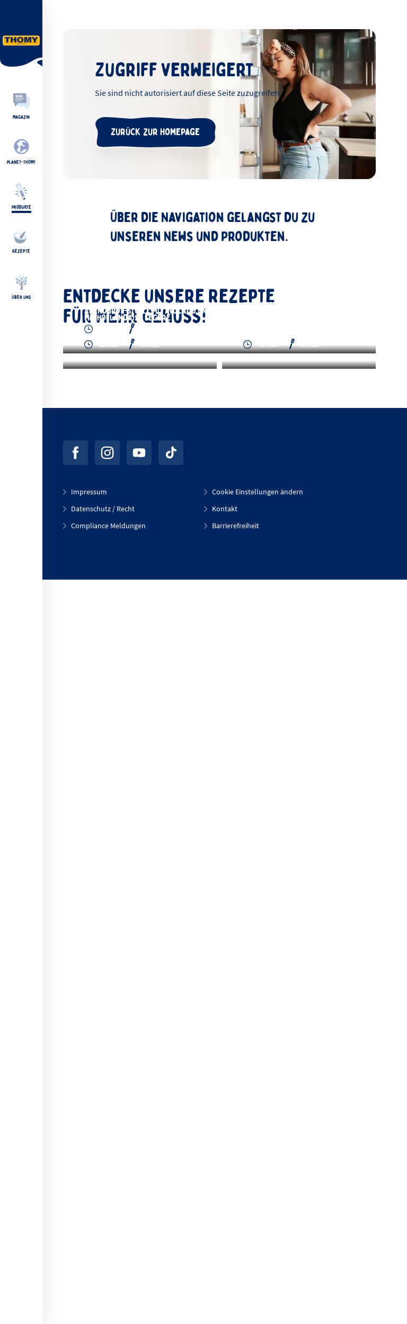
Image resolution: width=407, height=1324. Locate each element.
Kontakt (224, 1253)
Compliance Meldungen (108, 1270)
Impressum (89, 1236)
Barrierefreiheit (235, 1270)
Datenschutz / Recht (103, 1253)
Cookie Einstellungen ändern (257, 1236)
